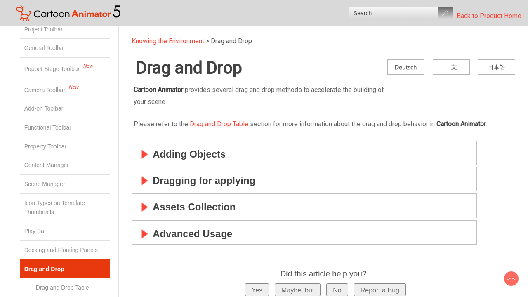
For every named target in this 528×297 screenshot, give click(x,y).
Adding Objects (181, 154)
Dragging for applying (195, 180)
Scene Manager (45, 184)
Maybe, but (297, 290)
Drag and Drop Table (219, 124)
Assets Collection (186, 206)
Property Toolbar (46, 146)
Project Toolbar (44, 29)
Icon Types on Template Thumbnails (54, 207)
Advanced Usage (184, 233)
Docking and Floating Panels (61, 250)
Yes (257, 290)
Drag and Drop (67, 268)
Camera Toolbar (45, 89)
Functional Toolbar (48, 127)
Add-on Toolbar (44, 108)
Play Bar (36, 231)
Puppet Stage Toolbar (52, 69)
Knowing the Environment (168, 41)
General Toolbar (45, 48)
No (337, 290)
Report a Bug (380, 290)
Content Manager (47, 165)
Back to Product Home (489, 16)
